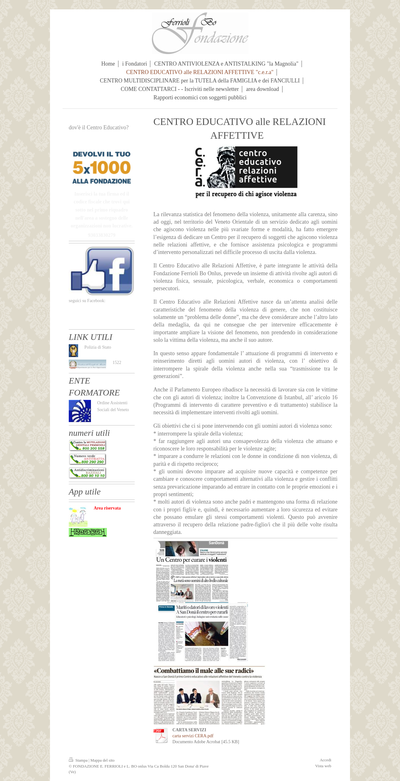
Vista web (323, 766)
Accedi (325, 760)
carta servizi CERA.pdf (192, 736)
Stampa (79, 760)
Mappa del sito (102, 760)
